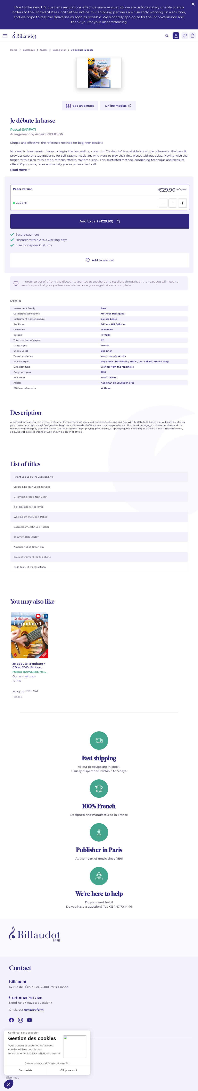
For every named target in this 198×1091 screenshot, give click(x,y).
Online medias (118, 106)
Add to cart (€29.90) (100, 221)
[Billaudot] (24, 35)
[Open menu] (5, 35)
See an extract (80, 106)
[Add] (182, 203)
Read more (20, 170)
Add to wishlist (100, 260)
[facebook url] (11, 1020)
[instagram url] (20, 1020)
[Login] (176, 35)
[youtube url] (29, 1020)
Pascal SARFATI (23, 129)
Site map (12, 1077)
